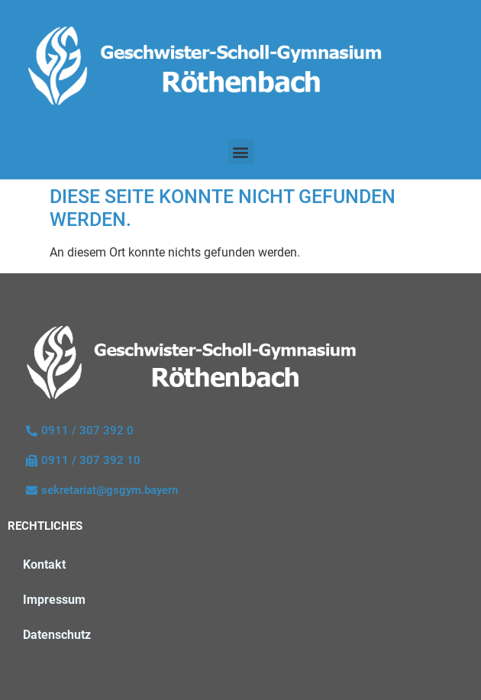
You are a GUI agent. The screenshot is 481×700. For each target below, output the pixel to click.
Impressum (54, 599)
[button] (240, 151)
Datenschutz (57, 634)
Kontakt (44, 564)
